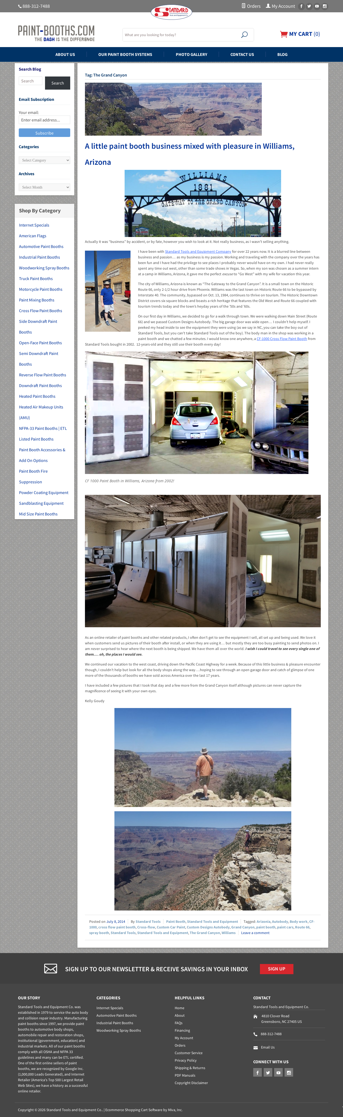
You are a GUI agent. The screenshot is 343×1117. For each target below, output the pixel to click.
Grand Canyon (243, 927)
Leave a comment (255, 932)
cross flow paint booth (117, 927)
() (300, 33)
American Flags (32, 235)
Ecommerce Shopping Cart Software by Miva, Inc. (143, 1109)
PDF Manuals (185, 1075)
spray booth (99, 932)
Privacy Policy (186, 1060)
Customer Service (189, 1052)
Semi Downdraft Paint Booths (38, 359)
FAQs (178, 1022)
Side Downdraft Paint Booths (38, 327)
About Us (65, 54)
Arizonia (263, 921)
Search (57, 83)
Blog (282, 54)
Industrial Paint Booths (39, 257)
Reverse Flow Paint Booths (42, 374)
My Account (280, 6)
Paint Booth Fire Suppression (33, 476)
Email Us (268, 1047)
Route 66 (302, 927)
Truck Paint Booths (36, 278)
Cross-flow (146, 927)
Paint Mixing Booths (36, 300)
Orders (251, 6)
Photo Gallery (191, 54)
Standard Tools (148, 921)
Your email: (29, 112)
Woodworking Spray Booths (44, 267)
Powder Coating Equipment (43, 492)
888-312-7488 (36, 6)
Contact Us (242, 54)
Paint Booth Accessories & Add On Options (42, 455)
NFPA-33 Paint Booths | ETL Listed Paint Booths (43, 434)
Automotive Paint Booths (41, 246)
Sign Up (276, 969)
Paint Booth (175, 921)
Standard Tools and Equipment (212, 921)
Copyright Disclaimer (191, 1082)
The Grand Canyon (205, 932)
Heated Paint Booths (37, 396)
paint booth (265, 927)
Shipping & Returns (190, 1067)
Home (179, 1007)
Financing (182, 1030)
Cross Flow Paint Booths (40, 310)
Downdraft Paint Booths (40, 385)
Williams (229, 932)
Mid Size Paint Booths (38, 514)
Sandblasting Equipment (41, 503)
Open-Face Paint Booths (40, 342)
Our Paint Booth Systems (125, 54)
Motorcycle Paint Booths (40, 289)
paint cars (285, 927)
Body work (299, 921)
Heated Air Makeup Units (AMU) (41, 412)
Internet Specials (34, 225)
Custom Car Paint (171, 927)
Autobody (280, 921)
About (180, 1015)
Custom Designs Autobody (208, 927)
